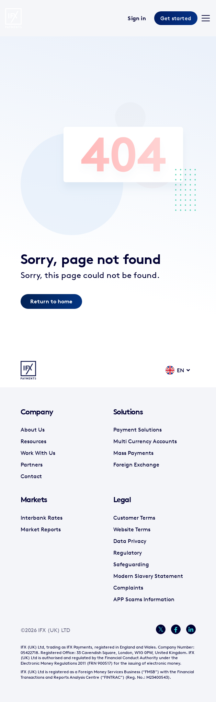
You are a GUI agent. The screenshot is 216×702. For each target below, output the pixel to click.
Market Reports (41, 529)
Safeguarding (131, 564)
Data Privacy (129, 540)
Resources (33, 441)
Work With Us (38, 452)
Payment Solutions (137, 429)
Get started (175, 18)
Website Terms (131, 529)
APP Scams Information (143, 599)
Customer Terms (134, 517)
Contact (31, 476)
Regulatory (127, 552)
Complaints (128, 587)
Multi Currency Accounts (145, 441)
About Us (33, 429)
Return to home (51, 301)
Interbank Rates (41, 517)
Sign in (137, 18)
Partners (32, 464)
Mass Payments (133, 452)
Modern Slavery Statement (148, 575)
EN (175, 370)
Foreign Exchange (136, 464)
